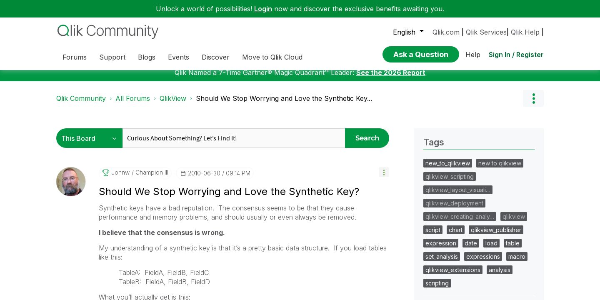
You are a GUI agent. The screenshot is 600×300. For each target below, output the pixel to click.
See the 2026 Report (390, 79)
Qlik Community (81, 104)
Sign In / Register (516, 54)
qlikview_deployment (454, 209)
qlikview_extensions (452, 276)
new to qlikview (499, 169)
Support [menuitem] (112, 57)
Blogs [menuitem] (146, 57)
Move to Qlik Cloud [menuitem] (272, 57)
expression (440, 249)
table (513, 249)
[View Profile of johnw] (120, 178)
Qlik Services (486, 32)
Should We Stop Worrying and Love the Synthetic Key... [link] (284, 104)
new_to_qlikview (447, 169)
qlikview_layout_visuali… (457, 196)
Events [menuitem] (178, 57)
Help (472, 54)
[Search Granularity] (91, 144)
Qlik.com (446, 32)
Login (263, 9)
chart (455, 236)
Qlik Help (525, 32)
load (491, 249)
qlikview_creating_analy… (459, 222)
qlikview (513, 222)
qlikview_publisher (496, 236)
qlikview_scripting (449, 182)
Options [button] (533, 104)
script (432, 236)
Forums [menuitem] (74, 57)
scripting (437, 289)
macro (516, 262)
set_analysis (441, 262)
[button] (384, 178)
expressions (483, 262)
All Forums (132, 104)
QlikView (173, 104)
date (471, 249)
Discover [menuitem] (216, 57)
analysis (499, 276)
